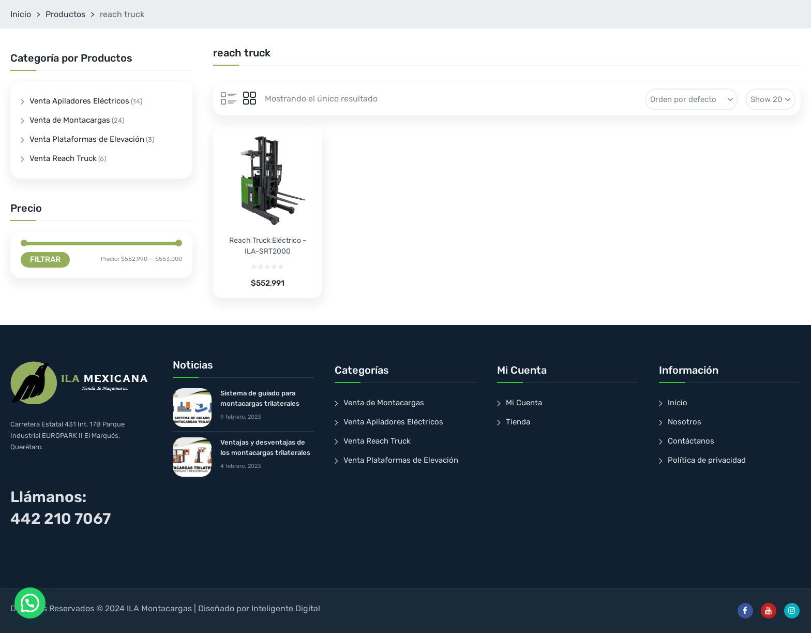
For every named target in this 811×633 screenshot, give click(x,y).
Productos (65, 14)
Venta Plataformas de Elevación (86, 139)
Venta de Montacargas (69, 120)
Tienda (518, 421)
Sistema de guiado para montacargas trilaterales (259, 398)
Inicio (20, 14)
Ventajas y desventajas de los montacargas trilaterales (265, 447)
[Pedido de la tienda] (691, 99)
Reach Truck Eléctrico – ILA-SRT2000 (268, 246)
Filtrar (45, 259)
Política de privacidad (707, 460)
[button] (30, 603)
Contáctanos (691, 441)
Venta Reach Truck (63, 158)
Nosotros (684, 421)
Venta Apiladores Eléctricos (79, 101)
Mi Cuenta (524, 402)
